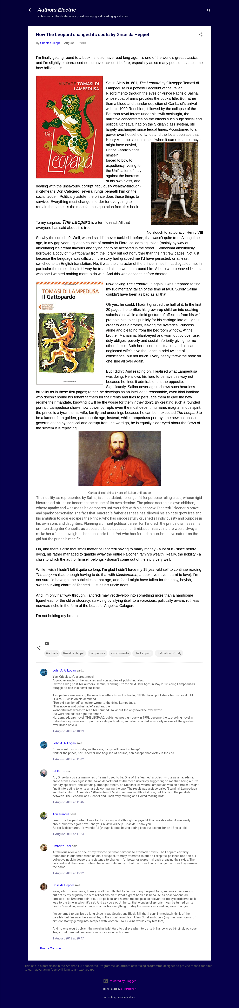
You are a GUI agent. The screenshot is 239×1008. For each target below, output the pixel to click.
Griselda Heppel (73, 653)
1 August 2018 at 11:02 (68, 759)
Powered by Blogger (119, 981)
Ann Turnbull (61, 814)
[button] (200, 35)
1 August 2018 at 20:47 (68, 938)
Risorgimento (120, 653)
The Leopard (142, 653)
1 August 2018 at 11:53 (68, 834)
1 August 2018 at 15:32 (68, 873)
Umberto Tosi (62, 846)
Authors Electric (57, 10)
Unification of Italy (169, 653)
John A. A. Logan (64, 670)
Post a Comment (52, 948)
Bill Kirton (59, 771)
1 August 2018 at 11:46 (68, 802)
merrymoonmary (128, 989)
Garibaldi (52, 653)
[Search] (208, 11)
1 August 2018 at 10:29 (68, 731)
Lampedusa (97, 653)
